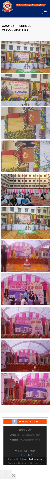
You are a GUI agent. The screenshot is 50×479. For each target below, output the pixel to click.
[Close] (14, 476)
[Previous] (3, 474)
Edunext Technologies (31, 459)
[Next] (9, 474)
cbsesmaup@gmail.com (28, 435)
